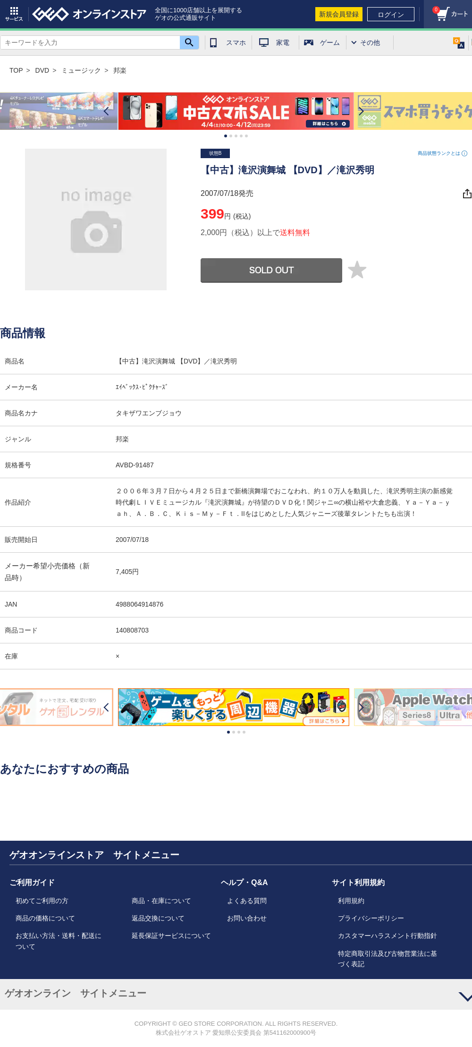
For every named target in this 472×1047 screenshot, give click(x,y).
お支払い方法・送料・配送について (58, 941)
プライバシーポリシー (371, 918)
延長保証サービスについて (171, 935)
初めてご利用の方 (42, 900)
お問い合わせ (247, 918)
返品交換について (158, 918)
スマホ (236, 42)
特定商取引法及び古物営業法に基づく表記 (387, 959)
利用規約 (351, 900)
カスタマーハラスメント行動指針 (387, 935)
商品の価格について (45, 918)
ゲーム (330, 42)
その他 (370, 42)
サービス (14, 14)
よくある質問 (247, 900)
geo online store (89, 14)
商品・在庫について (161, 900)
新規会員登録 (339, 14)
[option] (236, 111)
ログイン (391, 14)
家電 (282, 42)
